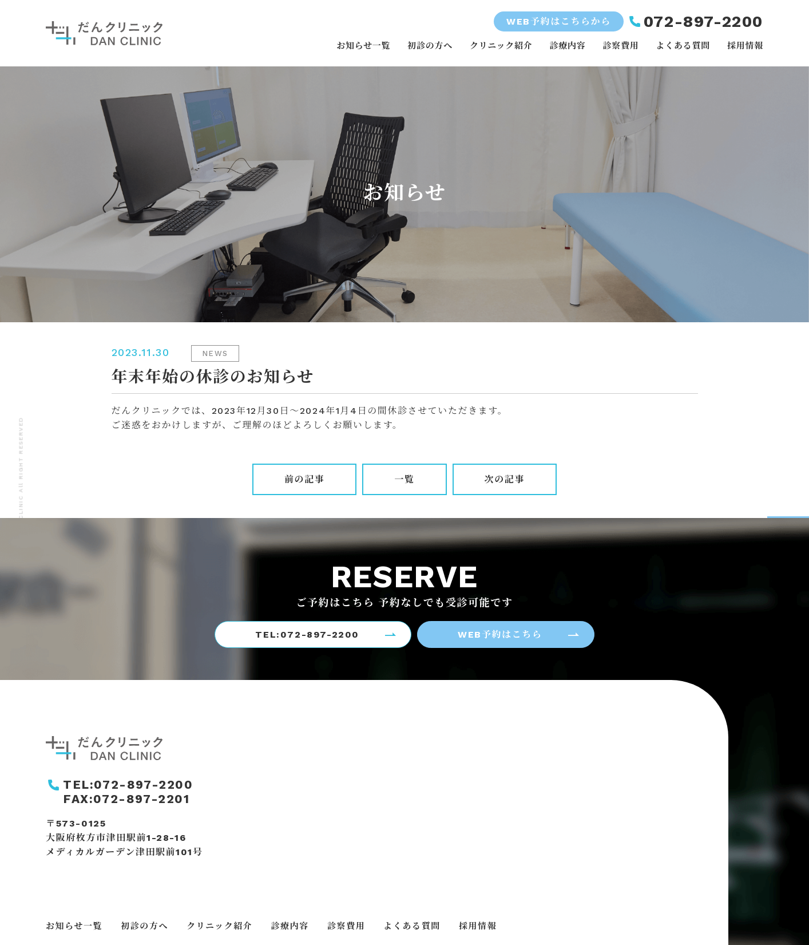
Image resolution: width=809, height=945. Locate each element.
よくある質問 (683, 46)
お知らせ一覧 (363, 46)
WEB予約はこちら (500, 634)
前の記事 (304, 479)
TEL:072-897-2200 (307, 634)
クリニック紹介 (501, 46)
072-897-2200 (703, 21)
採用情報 (745, 46)
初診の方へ (430, 46)
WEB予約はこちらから (558, 21)
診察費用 (620, 46)
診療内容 (567, 46)
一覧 (404, 479)
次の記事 (505, 479)
